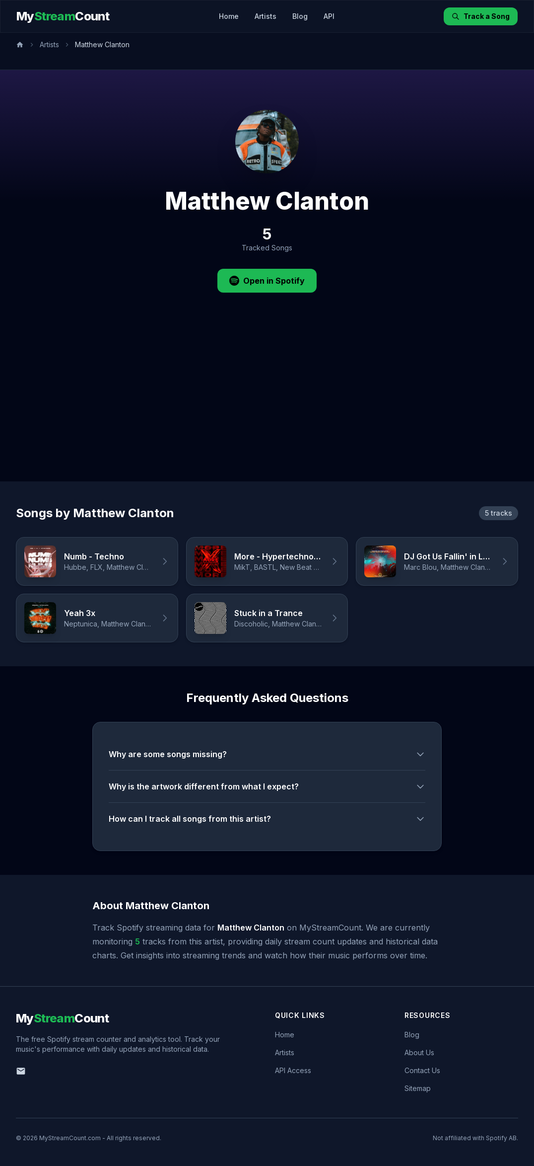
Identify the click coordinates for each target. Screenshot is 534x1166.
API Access (293, 1070)
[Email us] (21, 1071)
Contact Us (422, 1070)
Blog (300, 16)
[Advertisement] (267, 406)
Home (229, 16)
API (329, 16)
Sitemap (417, 1088)
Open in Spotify (267, 281)
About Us (419, 1052)
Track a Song (481, 16)
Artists (265, 16)
